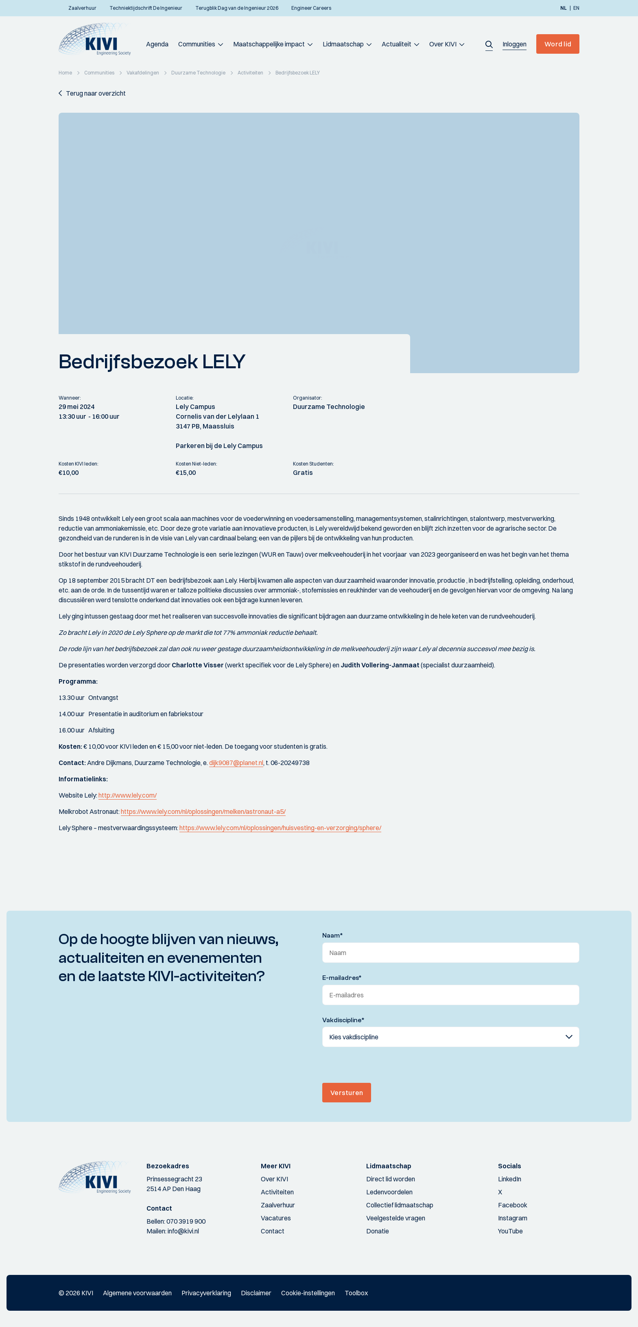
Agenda (157, 44)
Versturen (346, 1093)
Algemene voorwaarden (137, 1293)
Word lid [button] (557, 44)
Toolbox (356, 1293)
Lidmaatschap (343, 44)
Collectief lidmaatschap (399, 1205)
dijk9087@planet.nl (236, 763)
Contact (272, 1231)
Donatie (377, 1231)
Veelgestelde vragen (395, 1218)
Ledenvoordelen (389, 1192)
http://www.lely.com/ (127, 795)
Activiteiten (277, 1192)
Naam (332, 935)
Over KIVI (443, 44)
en (576, 8)
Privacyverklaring (206, 1293)
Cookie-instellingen (308, 1293)
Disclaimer (256, 1293)
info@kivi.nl (183, 1231)
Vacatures (276, 1218)
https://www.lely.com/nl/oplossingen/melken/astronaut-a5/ (203, 811)
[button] (489, 44)
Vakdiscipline (343, 1020)
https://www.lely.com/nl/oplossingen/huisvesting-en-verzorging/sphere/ (280, 828)
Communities (196, 44)
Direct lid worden (390, 1179)
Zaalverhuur (278, 1205)
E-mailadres (342, 978)
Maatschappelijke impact (269, 44)
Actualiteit (396, 44)
